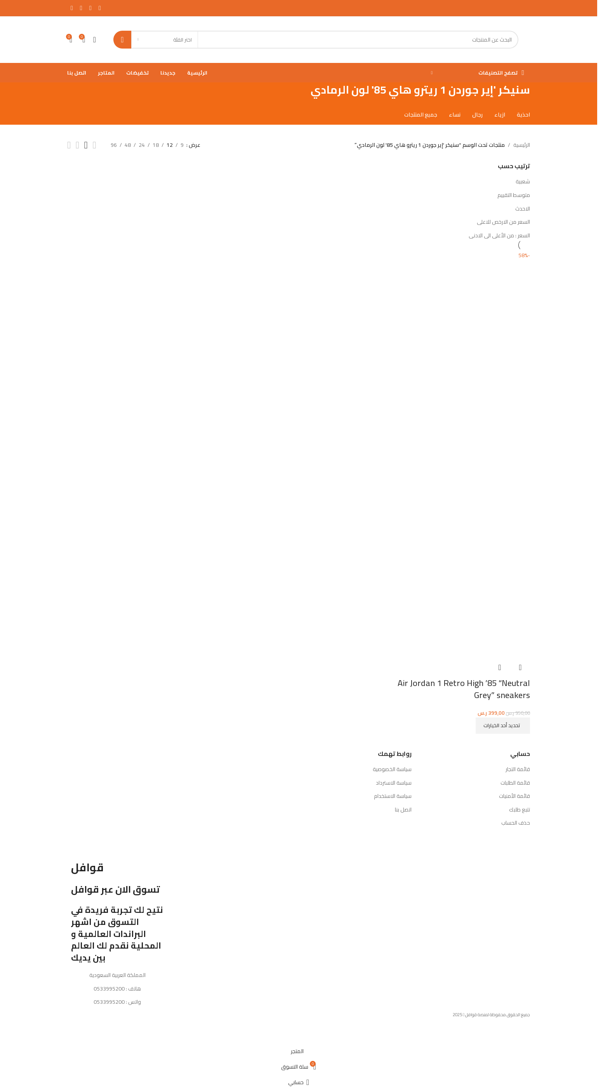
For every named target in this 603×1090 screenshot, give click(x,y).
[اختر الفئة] (164, 39)
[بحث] (315, 40)
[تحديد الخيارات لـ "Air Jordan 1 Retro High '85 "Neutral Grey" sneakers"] (503, 725)
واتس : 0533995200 (117, 1002)
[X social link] (90, 8)
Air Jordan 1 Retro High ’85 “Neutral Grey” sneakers (464, 688)
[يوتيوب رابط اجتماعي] (71, 8)
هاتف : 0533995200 (117, 988)
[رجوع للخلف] (539, 94)
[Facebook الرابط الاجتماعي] (99, 8)
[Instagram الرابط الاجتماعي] (81, 8)
